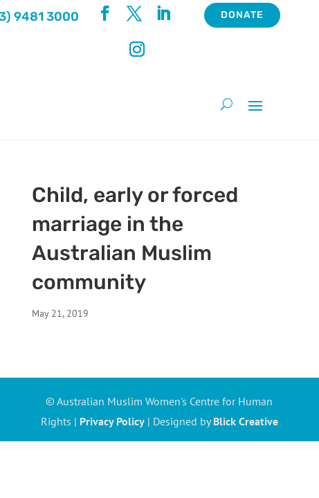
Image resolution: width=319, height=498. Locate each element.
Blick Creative (245, 421)
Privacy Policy (112, 421)
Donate (242, 15)
